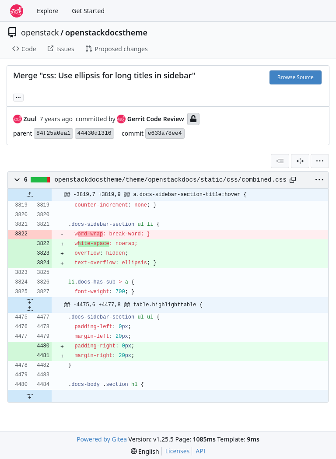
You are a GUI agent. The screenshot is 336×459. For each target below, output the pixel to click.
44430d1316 (94, 133)
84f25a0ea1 (53, 133)
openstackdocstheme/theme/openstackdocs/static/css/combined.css (171, 179)
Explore (47, 11)
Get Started (88, 11)
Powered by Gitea (102, 439)
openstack (40, 32)
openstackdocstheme (106, 32)
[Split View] (300, 161)
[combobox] (280, 161)
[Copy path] (293, 180)
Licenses (177, 451)
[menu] (320, 161)
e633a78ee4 (165, 133)
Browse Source (295, 77)
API (200, 451)
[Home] (16, 11)
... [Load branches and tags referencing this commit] (18, 97)
